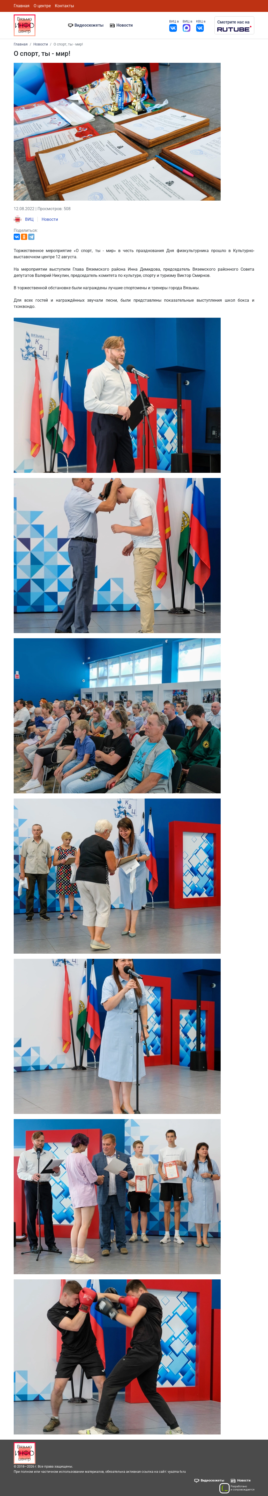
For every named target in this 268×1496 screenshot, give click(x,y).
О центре (42, 5)
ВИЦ (24, 219)
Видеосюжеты (89, 25)
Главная (21, 5)
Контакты (64, 5)
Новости (124, 25)
